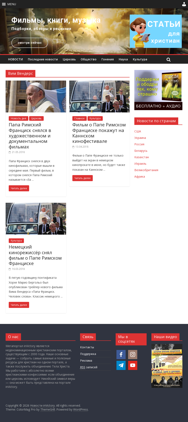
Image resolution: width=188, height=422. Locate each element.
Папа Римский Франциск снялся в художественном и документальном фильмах (30, 135)
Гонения (107, 59)
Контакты (87, 347)
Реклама (86, 360)
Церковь (69, 59)
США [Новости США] (137, 131)
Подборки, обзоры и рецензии (41, 28)
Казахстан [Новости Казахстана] (141, 157)
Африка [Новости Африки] (139, 176)
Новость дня (18, 118)
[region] (94, 31)
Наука (123, 59)
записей (88, 367)
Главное (79, 118)
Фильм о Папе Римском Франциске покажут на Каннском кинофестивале (99, 132)
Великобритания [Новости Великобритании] (146, 170)
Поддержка (88, 354)
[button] (11, 4)
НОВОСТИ (15, 59)
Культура (140, 59)
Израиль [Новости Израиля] (140, 164)
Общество (88, 59)
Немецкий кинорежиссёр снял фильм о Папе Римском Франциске (35, 255)
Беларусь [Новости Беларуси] (140, 151)
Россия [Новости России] (139, 144)
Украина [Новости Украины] (140, 138)
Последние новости (43, 59)
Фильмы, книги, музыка (56, 20)
